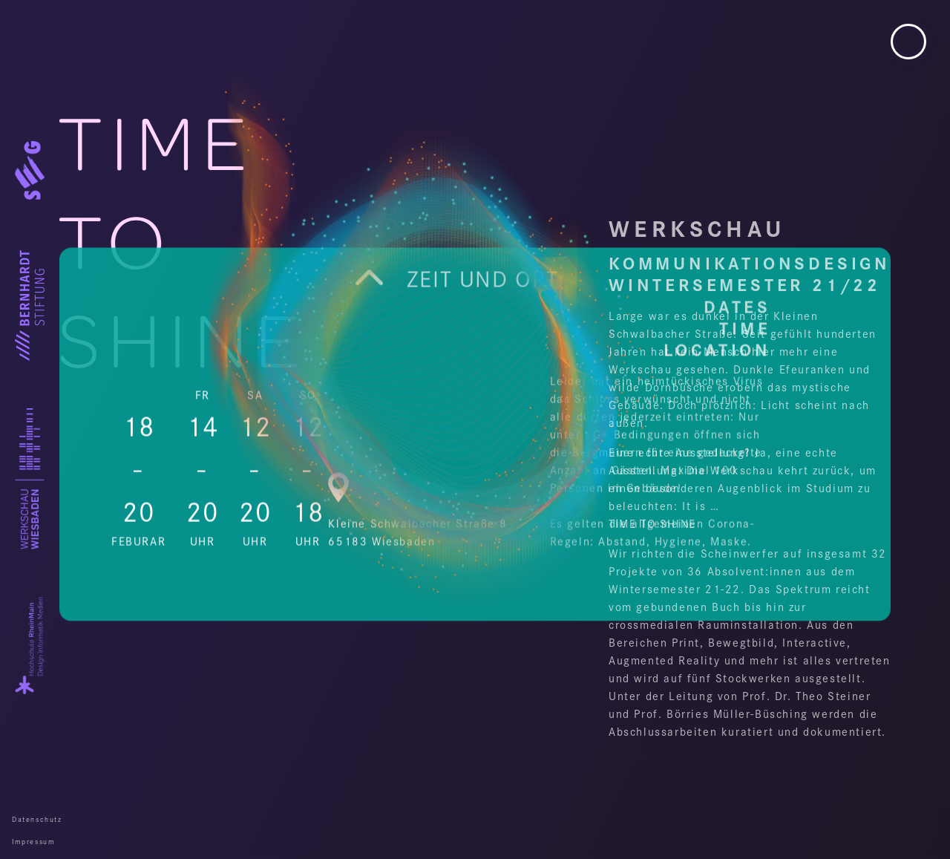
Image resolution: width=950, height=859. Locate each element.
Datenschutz (30, 819)
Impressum (30, 841)
